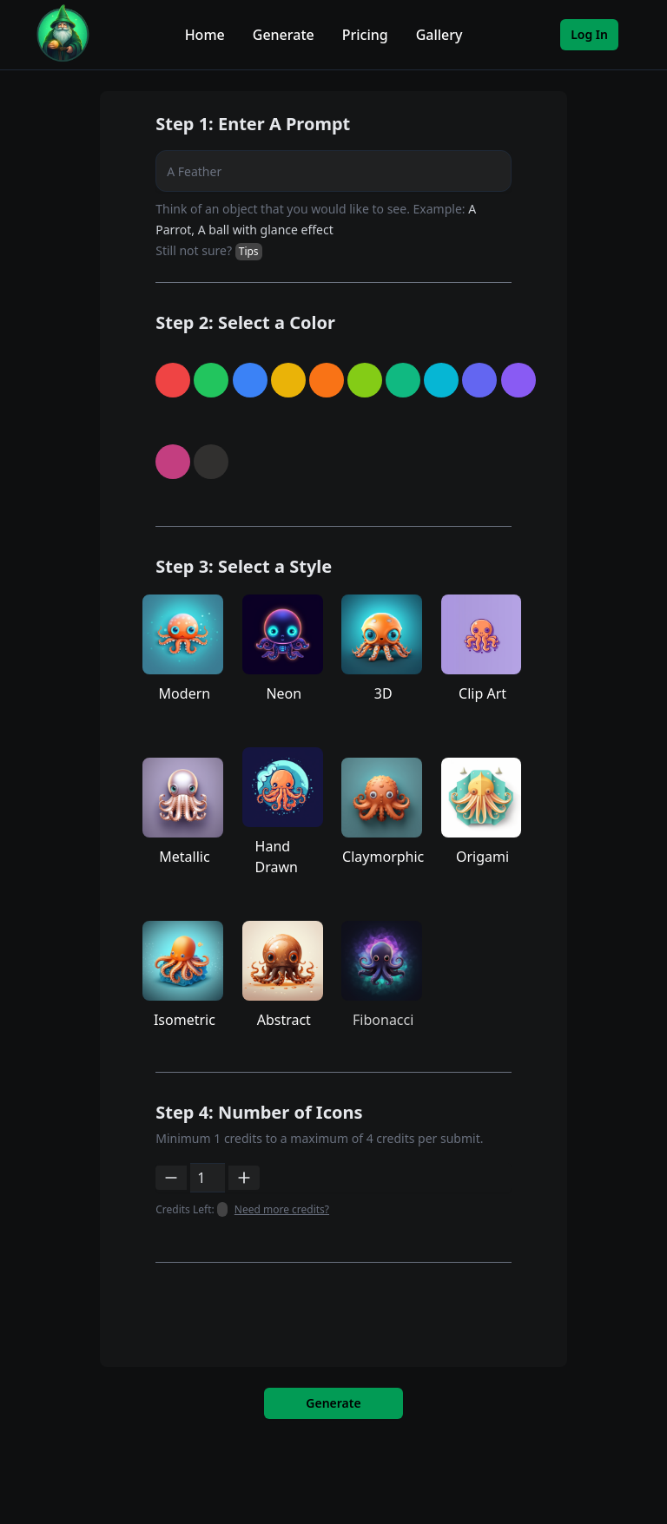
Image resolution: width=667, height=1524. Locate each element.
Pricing (365, 34)
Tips (249, 251)
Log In (589, 34)
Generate (283, 34)
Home (205, 34)
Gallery (439, 34)
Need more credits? (281, 1209)
